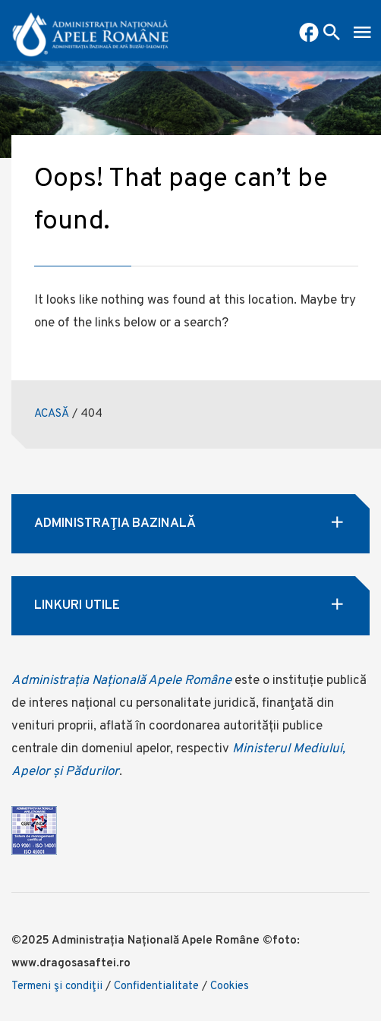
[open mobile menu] (362, 34)
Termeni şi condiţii (56, 986)
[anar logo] (90, 30)
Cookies (229, 986)
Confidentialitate (156, 986)
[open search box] (331, 34)
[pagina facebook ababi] (309, 34)
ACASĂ (51, 414)
